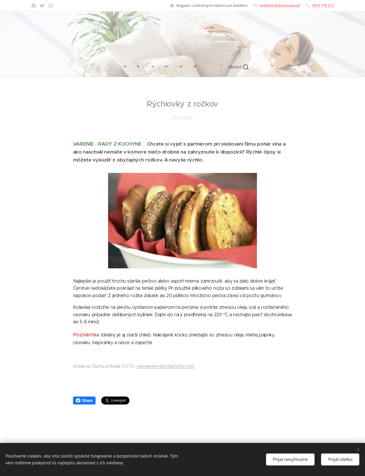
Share (84, 400)
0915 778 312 (323, 5)
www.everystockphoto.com (165, 366)
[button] (230, 67)
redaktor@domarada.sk (279, 5)
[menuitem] (119, 67)
